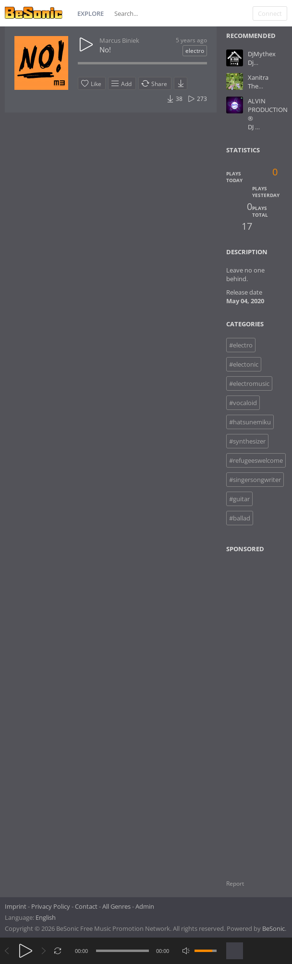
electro (194, 51)
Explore (90, 13)
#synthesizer (247, 441)
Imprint (15, 906)
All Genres (116, 906)
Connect (270, 13)
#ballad (239, 518)
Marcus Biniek (119, 40)
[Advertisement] (258, 710)
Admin (144, 906)
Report (235, 883)
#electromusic (249, 383)
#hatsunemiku (250, 422)
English (46, 917)
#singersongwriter (255, 479)
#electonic (243, 364)
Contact (86, 906)
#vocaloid (243, 402)
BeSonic (273, 928)
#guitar (239, 498)
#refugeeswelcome (256, 460)
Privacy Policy (50, 906)
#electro (241, 345)
